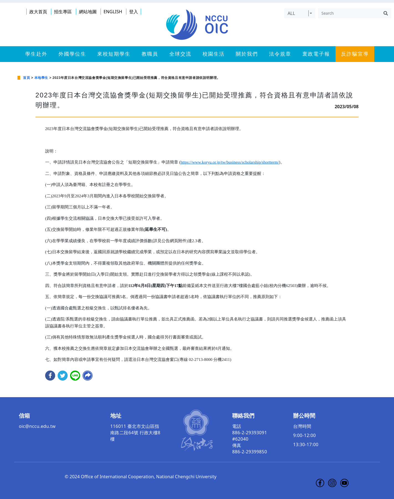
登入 (133, 12)
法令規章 (280, 54)
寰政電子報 (316, 54)
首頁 (26, 78)
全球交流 (180, 54)
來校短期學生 (114, 54)
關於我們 (247, 54)
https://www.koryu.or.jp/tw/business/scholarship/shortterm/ (230, 162)
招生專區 (63, 12)
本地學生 (41, 78)
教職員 (150, 54)
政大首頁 (38, 12)
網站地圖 (88, 12)
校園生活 (214, 54)
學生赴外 (36, 54)
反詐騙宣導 (355, 54)
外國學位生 (72, 54)
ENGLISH (113, 12)
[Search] (349, 13)
